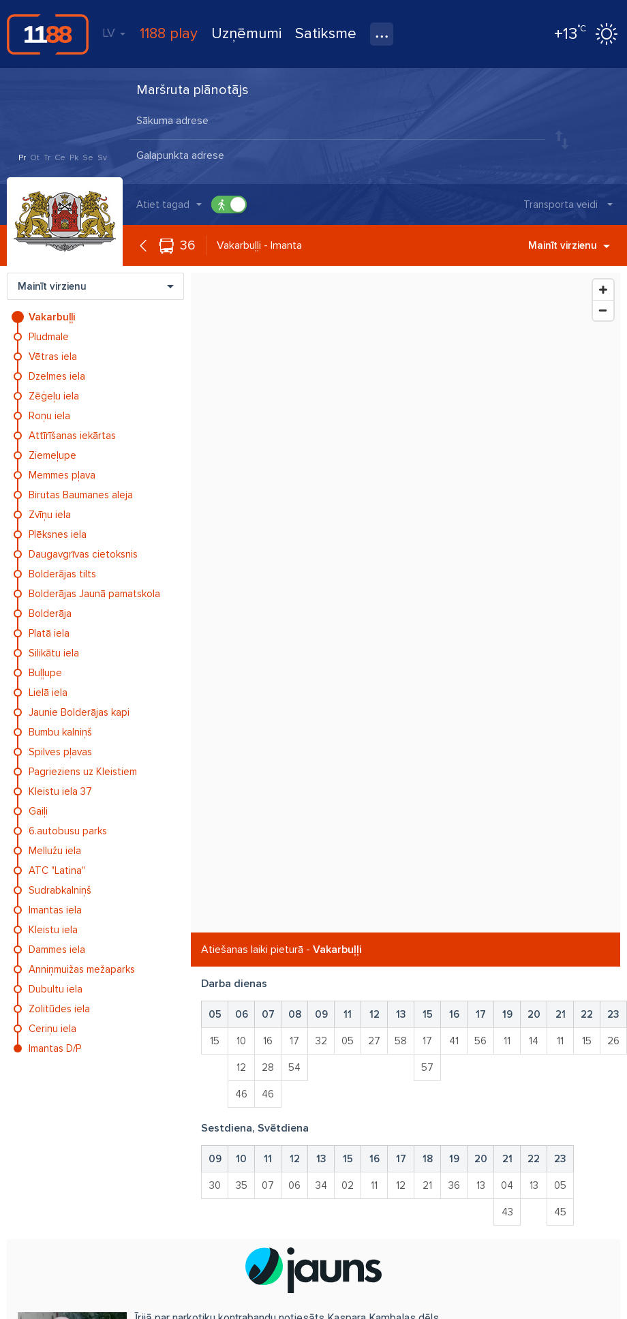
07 (268, 1185)
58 (401, 1041)
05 (347, 1041)
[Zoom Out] (603, 310)
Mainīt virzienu (569, 245)
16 (268, 1041)
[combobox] (337, 122)
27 (374, 1041)
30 (215, 1185)
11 (507, 1041)
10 (241, 1041)
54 (294, 1067)
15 (214, 1041)
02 (347, 1185)
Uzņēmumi (246, 34)
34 (321, 1185)
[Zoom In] (603, 289)
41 (454, 1041)
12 (241, 1067)
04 (507, 1185)
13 (480, 1185)
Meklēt (596, 139)
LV (113, 32)
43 (507, 1212)
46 (241, 1094)
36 (188, 245)
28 (268, 1067)
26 (613, 1041)
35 (241, 1185)
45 (560, 1212)
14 (533, 1041)
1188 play (169, 34)
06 (294, 1185)
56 (480, 1041)
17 (294, 1041)
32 (321, 1041)
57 (427, 1067)
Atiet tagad (162, 204)
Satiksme (325, 34)
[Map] (405, 603)
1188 (48, 34)
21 (427, 1185)
